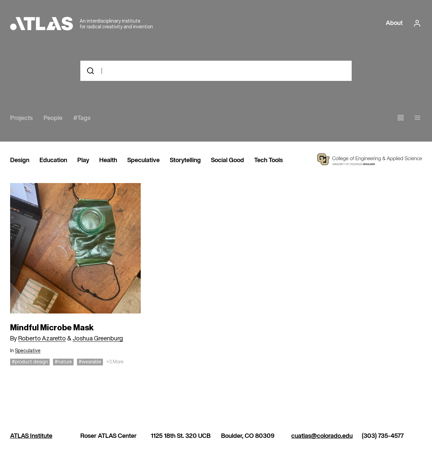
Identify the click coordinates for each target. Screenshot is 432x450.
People (53, 118)
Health (108, 160)
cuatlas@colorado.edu (322, 436)
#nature (63, 361)
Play (83, 160)
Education (53, 160)
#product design (30, 361)
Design (19, 160)
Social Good (227, 160)
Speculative (143, 160)
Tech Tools (268, 160)
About (394, 23)
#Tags (81, 118)
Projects (21, 118)
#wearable (90, 361)
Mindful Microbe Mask (52, 328)
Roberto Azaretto (42, 338)
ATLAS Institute (31, 436)
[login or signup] (415, 23)
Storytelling (185, 160)
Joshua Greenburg (98, 338)
